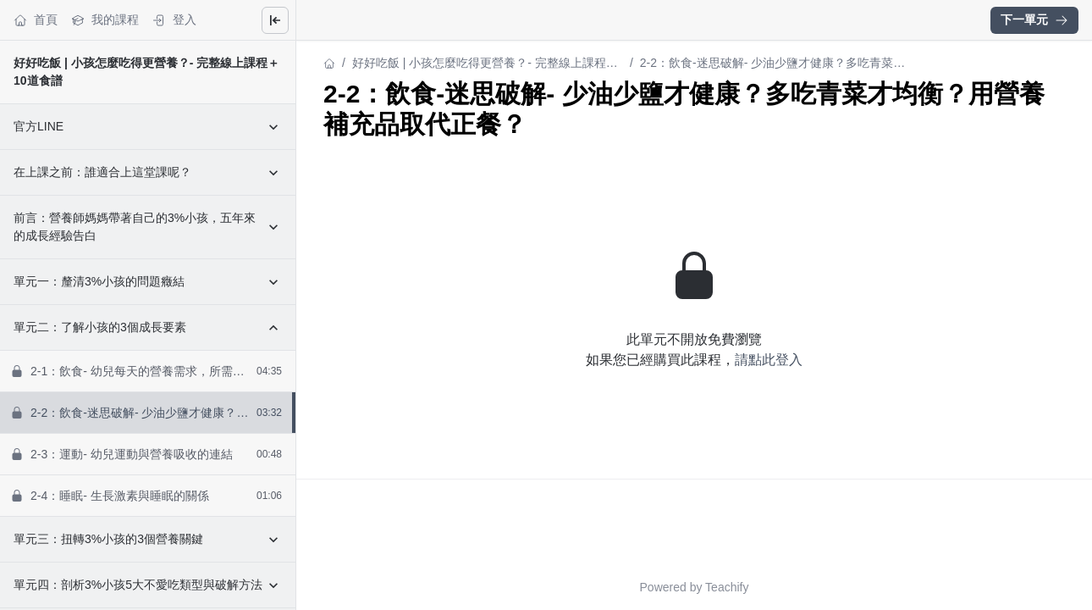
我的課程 (105, 20)
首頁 (36, 20)
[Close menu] (275, 20)
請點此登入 (768, 359)
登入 (174, 20)
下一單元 (1034, 19)
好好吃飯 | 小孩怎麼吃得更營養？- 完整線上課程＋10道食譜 (485, 64)
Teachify (726, 587)
